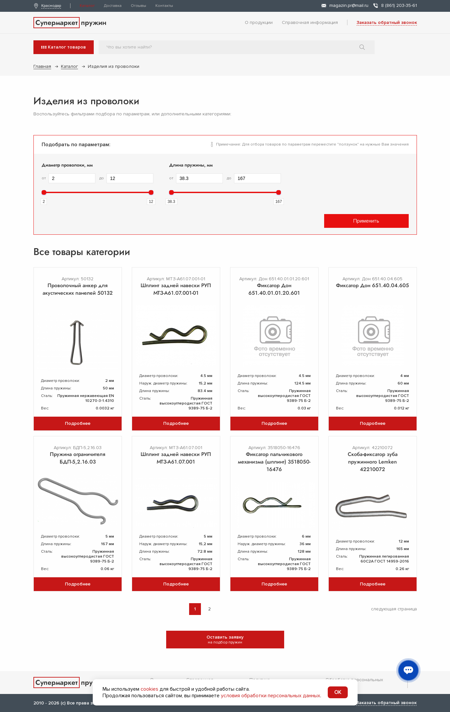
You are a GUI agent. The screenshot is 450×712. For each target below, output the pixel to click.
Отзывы (138, 5)
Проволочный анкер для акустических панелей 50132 (78, 289)
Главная (42, 66)
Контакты (164, 5)
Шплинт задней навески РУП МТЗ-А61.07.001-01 (176, 289)
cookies (149, 689)
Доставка (113, 5)
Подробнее (77, 423)
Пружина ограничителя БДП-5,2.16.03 (77, 457)
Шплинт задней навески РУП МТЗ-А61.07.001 (176, 457)
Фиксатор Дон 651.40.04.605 (372, 285)
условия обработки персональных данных (270, 695)
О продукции (259, 22)
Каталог (87, 5)
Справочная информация (310, 22)
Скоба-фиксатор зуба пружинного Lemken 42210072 (373, 461)
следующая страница (394, 609)
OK (337, 692)
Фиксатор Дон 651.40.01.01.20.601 (274, 289)
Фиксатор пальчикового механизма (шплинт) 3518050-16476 (274, 461)
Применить (366, 221)
